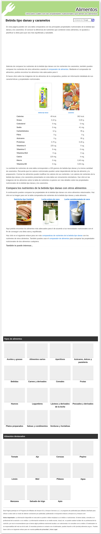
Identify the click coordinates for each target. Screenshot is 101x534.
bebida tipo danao (43, 112)
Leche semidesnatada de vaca (77, 199)
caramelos (71, 112)
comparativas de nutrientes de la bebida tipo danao (62, 236)
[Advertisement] (50, 49)
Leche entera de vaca (50, 199)
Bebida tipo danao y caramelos (28, 20)
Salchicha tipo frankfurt (24, 199)
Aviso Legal (53, 529)
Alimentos (86, 9)
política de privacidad (41, 529)
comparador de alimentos (58, 69)
